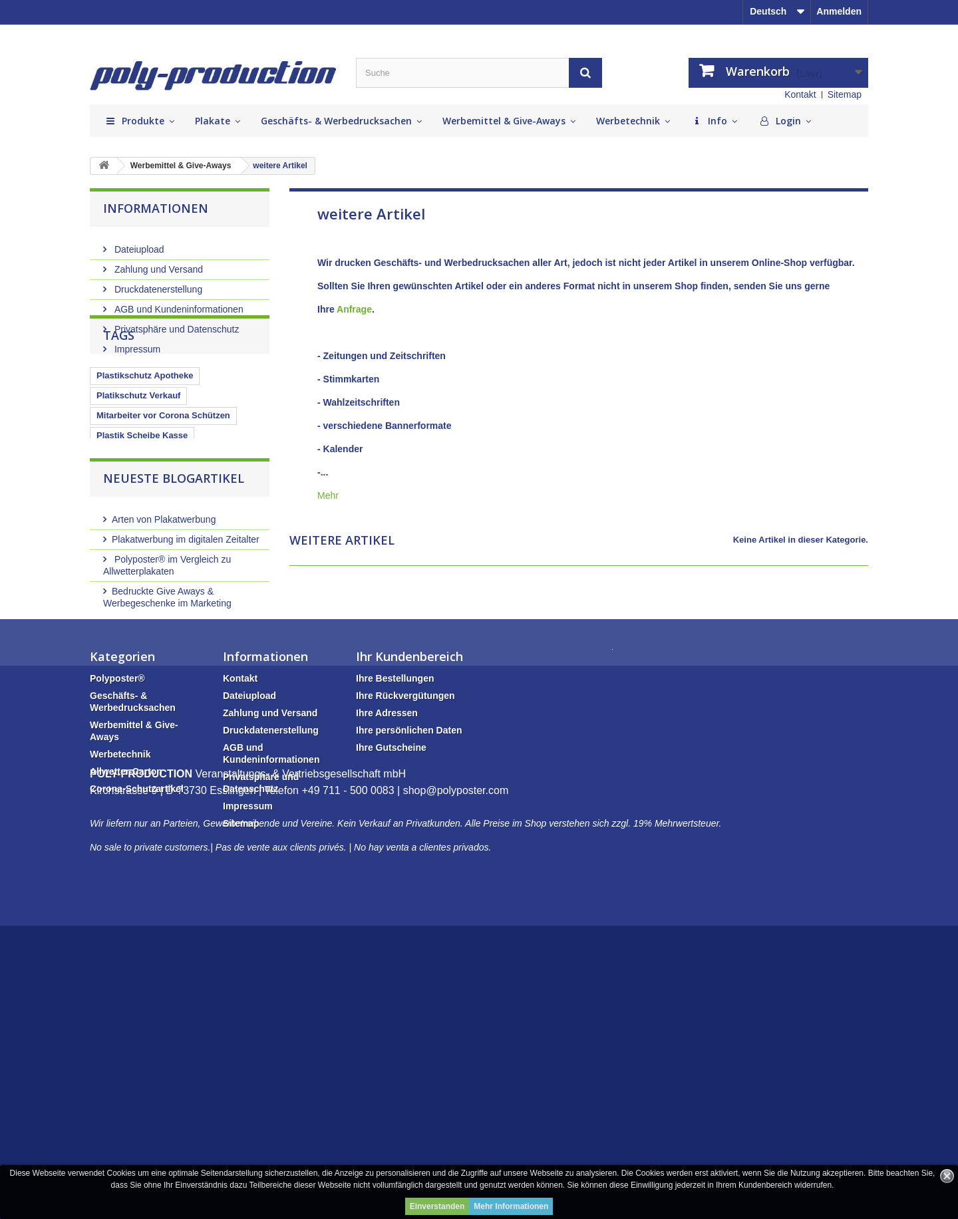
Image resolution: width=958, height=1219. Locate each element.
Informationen (155, 208)
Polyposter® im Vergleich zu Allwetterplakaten (167, 707)
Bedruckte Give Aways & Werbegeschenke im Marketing (167, 739)
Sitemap (845, 94)
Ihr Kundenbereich (409, 845)
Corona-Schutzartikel (137, 977)
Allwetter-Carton (126, 960)
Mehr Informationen (511, 1206)
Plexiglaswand (229, 514)
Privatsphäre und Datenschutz (175, 324)
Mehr (328, 495)
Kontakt (800, 94)
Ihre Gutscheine (391, 936)
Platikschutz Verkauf (138, 454)
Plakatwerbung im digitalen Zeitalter (185, 681)
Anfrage (354, 309)
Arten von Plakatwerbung (164, 661)
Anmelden (839, 11)
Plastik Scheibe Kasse (142, 494)
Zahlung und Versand (157, 264)
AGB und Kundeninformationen (177, 304)
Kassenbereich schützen (147, 534)
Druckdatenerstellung (157, 284)
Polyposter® (117, 867)
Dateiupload (138, 244)
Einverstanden (437, 1206)
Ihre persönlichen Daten (409, 919)
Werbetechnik (120, 943)
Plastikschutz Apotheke (144, 434)
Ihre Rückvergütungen (405, 884)
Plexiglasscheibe (220, 554)
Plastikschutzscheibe (140, 514)
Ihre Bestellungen (395, 867)
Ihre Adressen (387, 901)
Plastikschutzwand (135, 574)
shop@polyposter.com (456, 1084)
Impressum (136, 344)
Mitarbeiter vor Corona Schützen (163, 474)
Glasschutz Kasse (133, 554)
